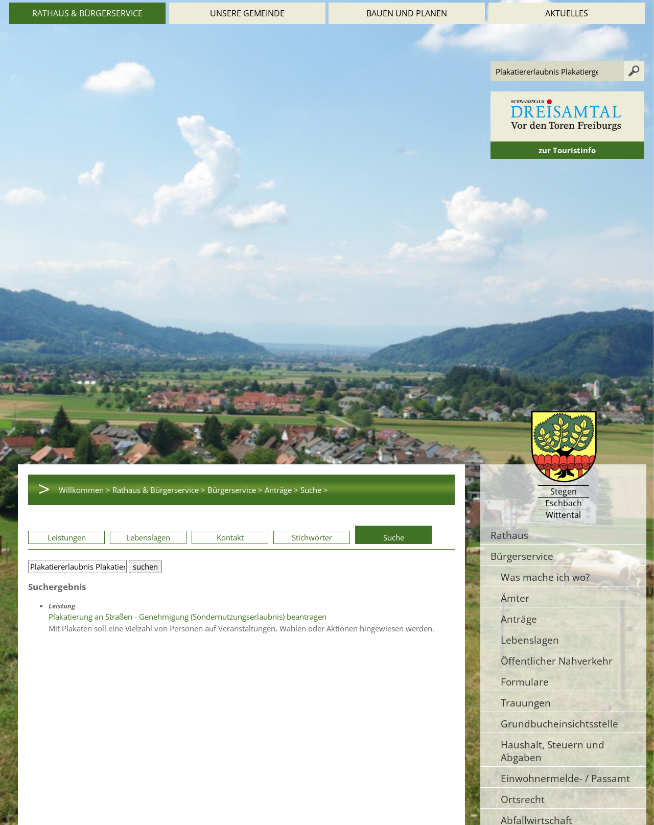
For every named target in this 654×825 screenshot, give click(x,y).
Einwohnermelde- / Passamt (565, 778)
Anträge (519, 618)
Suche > (314, 490)
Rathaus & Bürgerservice (87, 13)
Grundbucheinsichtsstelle (559, 723)
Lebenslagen (148, 537)
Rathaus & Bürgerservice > (158, 490)
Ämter (515, 598)
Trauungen (526, 702)
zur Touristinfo (567, 150)
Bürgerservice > (235, 490)
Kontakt (230, 537)
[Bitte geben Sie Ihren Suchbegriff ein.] (77, 566)
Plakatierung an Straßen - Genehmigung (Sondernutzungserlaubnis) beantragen (187, 616)
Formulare (525, 681)
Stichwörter (312, 537)
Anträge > (281, 490)
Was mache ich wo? (545, 577)
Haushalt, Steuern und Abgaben (552, 751)
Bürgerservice (522, 556)
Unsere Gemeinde (247, 13)
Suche (393, 537)
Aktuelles (566, 13)
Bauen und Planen (406, 13)
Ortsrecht (523, 799)
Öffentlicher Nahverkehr (557, 660)
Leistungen (67, 537)
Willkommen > (84, 490)
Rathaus (509, 535)
